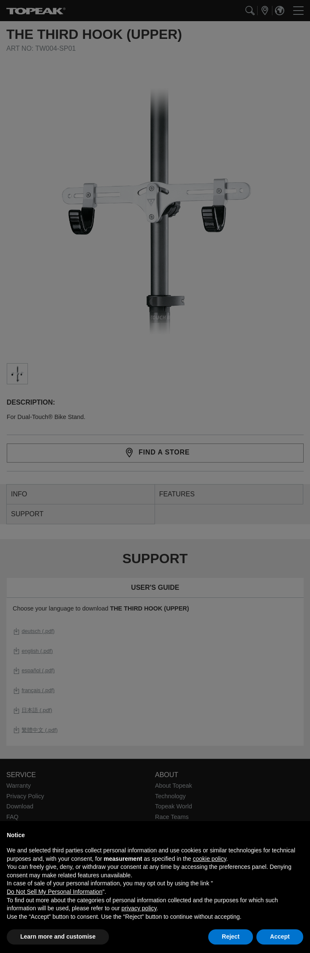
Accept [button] (280, 936)
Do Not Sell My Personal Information (54, 891)
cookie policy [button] (209, 858)
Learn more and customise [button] (57, 936)
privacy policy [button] (139, 908)
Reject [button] (230, 936)
